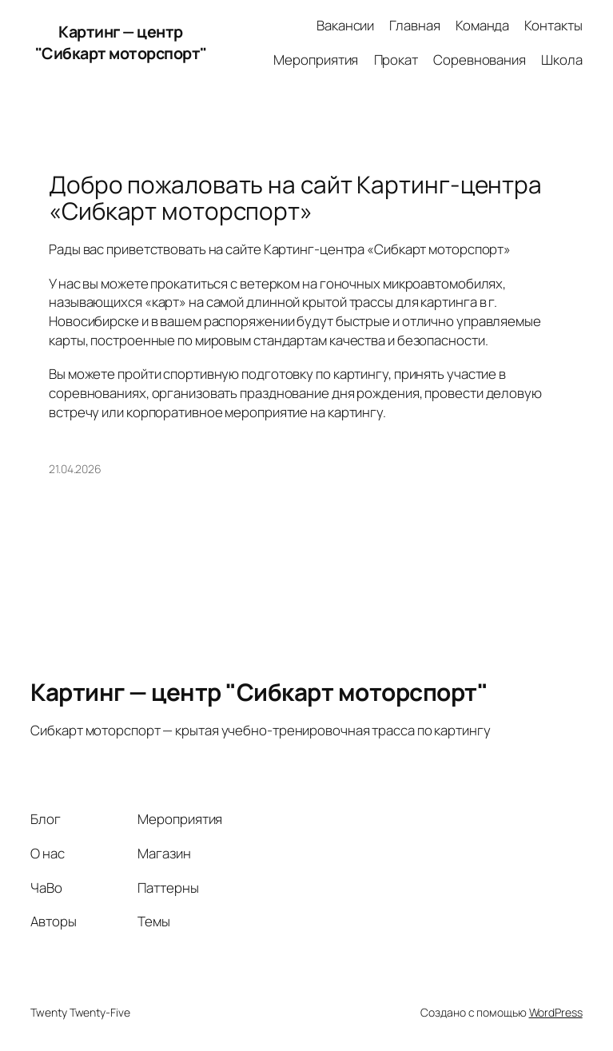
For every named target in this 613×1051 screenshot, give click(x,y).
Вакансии (345, 25)
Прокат (396, 59)
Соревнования (479, 59)
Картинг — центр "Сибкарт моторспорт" (121, 43)
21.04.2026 (75, 468)
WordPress (556, 1012)
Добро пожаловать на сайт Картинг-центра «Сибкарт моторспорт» (295, 198)
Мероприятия (315, 59)
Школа (562, 59)
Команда (482, 25)
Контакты (553, 25)
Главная (414, 25)
